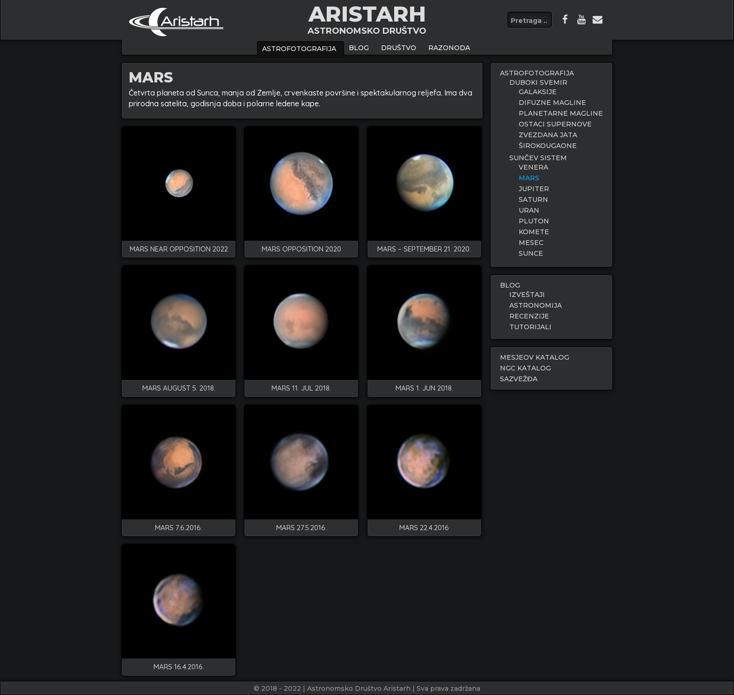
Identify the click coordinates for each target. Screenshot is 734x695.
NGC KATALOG (525, 368)
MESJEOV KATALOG (534, 357)
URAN (529, 210)
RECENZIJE (529, 316)
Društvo (398, 48)
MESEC (531, 242)
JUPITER (534, 189)
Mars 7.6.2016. (178, 528)
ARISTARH (367, 13)
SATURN (533, 199)
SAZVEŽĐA (518, 379)
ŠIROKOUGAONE (548, 145)
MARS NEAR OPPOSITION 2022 (179, 249)
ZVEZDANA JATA (548, 135)
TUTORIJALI (530, 327)
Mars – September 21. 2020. (424, 249)
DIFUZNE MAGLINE (552, 102)
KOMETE (534, 232)
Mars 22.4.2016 (424, 528)
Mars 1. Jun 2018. (424, 388)
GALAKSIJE (538, 92)
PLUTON (534, 221)
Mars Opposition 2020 (301, 249)
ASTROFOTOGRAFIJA (299, 48)
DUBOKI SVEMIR (538, 82)
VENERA (533, 167)
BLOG (359, 48)
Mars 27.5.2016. (301, 528)
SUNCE (531, 253)
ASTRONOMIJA (535, 305)
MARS (529, 178)
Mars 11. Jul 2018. (301, 388)
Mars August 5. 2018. (178, 388)
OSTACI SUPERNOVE (555, 124)
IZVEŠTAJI (527, 294)
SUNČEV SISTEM (538, 158)
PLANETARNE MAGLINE (561, 113)
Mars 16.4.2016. (179, 667)
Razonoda (449, 48)
